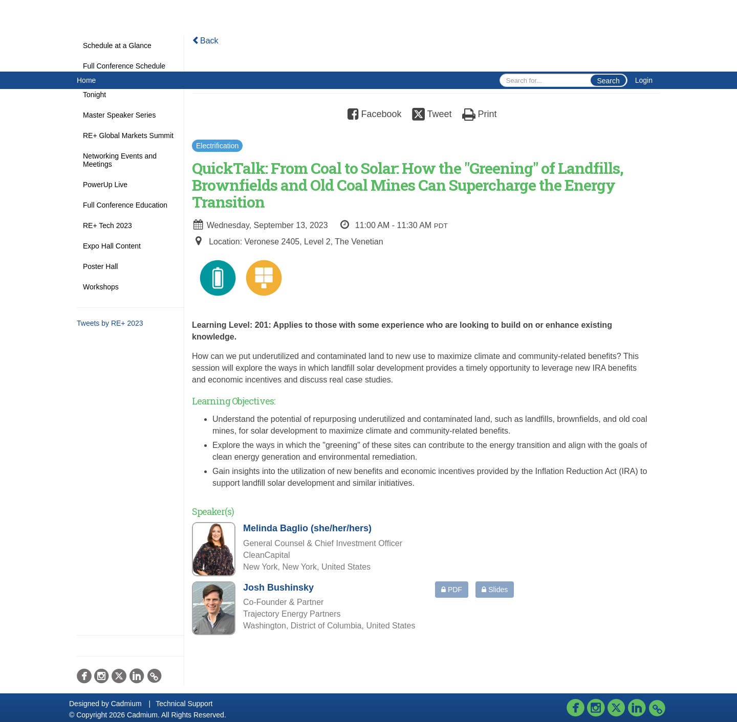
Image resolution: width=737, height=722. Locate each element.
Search (608, 81)
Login (644, 80)
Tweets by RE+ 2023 (110, 323)
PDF (451, 589)
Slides (495, 589)
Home (86, 80)
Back (205, 40)
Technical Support (184, 704)
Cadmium (126, 704)
